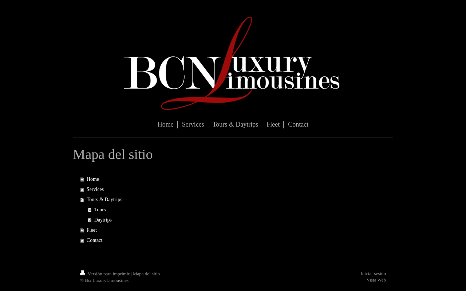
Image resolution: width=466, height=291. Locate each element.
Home (93, 179)
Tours (100, 209)
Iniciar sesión (373, 273)
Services (95, 189)
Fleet (92, 230)
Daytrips (103, 220)
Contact (95, 240)
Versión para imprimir (105, 273)
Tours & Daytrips (104, 199)
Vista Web (376, 280)
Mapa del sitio (146, 273)
